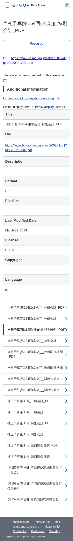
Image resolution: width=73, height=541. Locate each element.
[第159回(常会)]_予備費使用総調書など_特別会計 (35, 486)
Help (58, 521)
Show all (60, 107)
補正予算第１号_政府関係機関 (28, 456)
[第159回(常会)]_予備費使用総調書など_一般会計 (35, 470)
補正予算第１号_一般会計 (25, 412)
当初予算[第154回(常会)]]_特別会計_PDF (36, 329)
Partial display (44, 107)
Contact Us (19, 531)
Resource (36, 43)
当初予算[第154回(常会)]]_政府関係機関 (35, 367)
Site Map (54, 531)
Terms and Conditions (25, 526)
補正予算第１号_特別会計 (25, 434)
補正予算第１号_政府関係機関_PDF (32, 445)
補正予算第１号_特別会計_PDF (29, 423)
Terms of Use (42, 521)
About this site (21, 521)
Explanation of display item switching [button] (31, 98)
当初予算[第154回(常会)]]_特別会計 (31, 340)
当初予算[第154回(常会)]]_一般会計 (31, 318)
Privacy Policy (52, 526)
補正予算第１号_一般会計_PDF (29, 401)
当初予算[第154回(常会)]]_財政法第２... (34, 378)
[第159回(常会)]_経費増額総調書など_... (35, 499)
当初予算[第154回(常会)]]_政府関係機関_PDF (35, 354)
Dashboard (38, 531)
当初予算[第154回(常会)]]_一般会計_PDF (35, 307)
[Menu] (7, 5)
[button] (67, 5)
